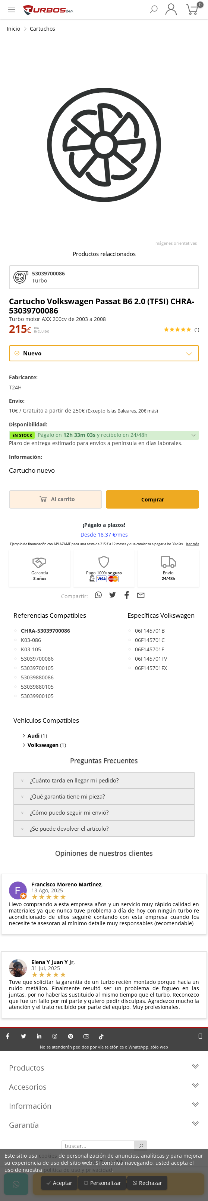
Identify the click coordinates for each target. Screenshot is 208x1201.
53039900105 (37, 696)
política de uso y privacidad (78, 1169)
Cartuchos (42, 28)
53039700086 (37, 658)
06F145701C (150, 639)
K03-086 (31, 639)
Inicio (13, 28)
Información (104, 1106)
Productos (104, 1068)
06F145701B (150, 630)
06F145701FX (151, 667)
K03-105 (31, 649)
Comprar (152, 499)
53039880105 (37, 686)
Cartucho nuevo (32, 470)
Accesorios (104, 1087)
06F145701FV (151, 658)
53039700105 (37, 667)
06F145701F (149, 649)
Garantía (104, 1125)
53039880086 (37, 677)
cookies (48, 1155)
